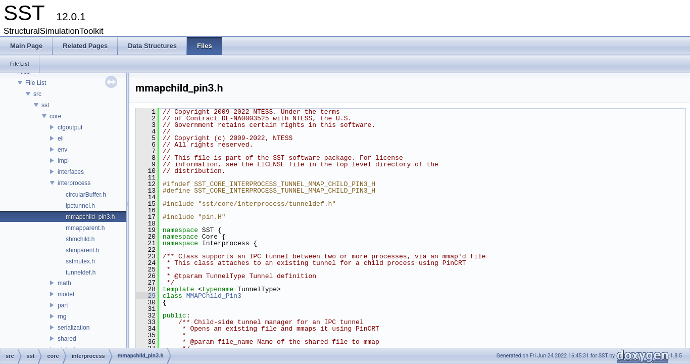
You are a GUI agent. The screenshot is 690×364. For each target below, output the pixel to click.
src (37, 94)
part (63, 305)
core (55, 116)
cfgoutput (70, 127)
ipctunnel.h (80, 205)
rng (62, 316)
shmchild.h (80, 239)
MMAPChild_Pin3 (213, 295)
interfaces (71, 171)
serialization (73, 327)
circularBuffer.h (86, 194)
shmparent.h (83, 250)
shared (67, 338)
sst (45, 105)
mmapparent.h (85, 228)
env (62, 149)
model (66, 294)
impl (63, 160)
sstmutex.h (80, 261)
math (64, 283)
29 (146, 295)
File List (35, 82)
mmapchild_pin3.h (90, 216)
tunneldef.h (80, 272)
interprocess (74, 183)
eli (61, 138)
